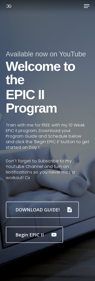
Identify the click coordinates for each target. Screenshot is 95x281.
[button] (86, 6)
